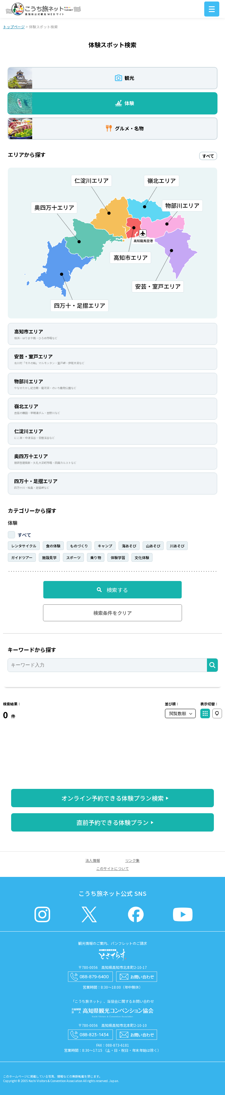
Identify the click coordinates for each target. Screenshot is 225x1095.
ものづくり (79, 545)
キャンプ (105, 545)
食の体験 (53, 545)
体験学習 (118, 557)
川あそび (177, 545)
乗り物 (95, 557)
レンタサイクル (23, 545)
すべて (24, 534)
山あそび (153, 545)
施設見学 (49, 557)
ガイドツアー (21, 557)
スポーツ (73, 557)
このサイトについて (112, 868)
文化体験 (142, 557)
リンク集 (132, 860)
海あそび (129, 545)
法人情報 (92, 860)
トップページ (14, 26)
